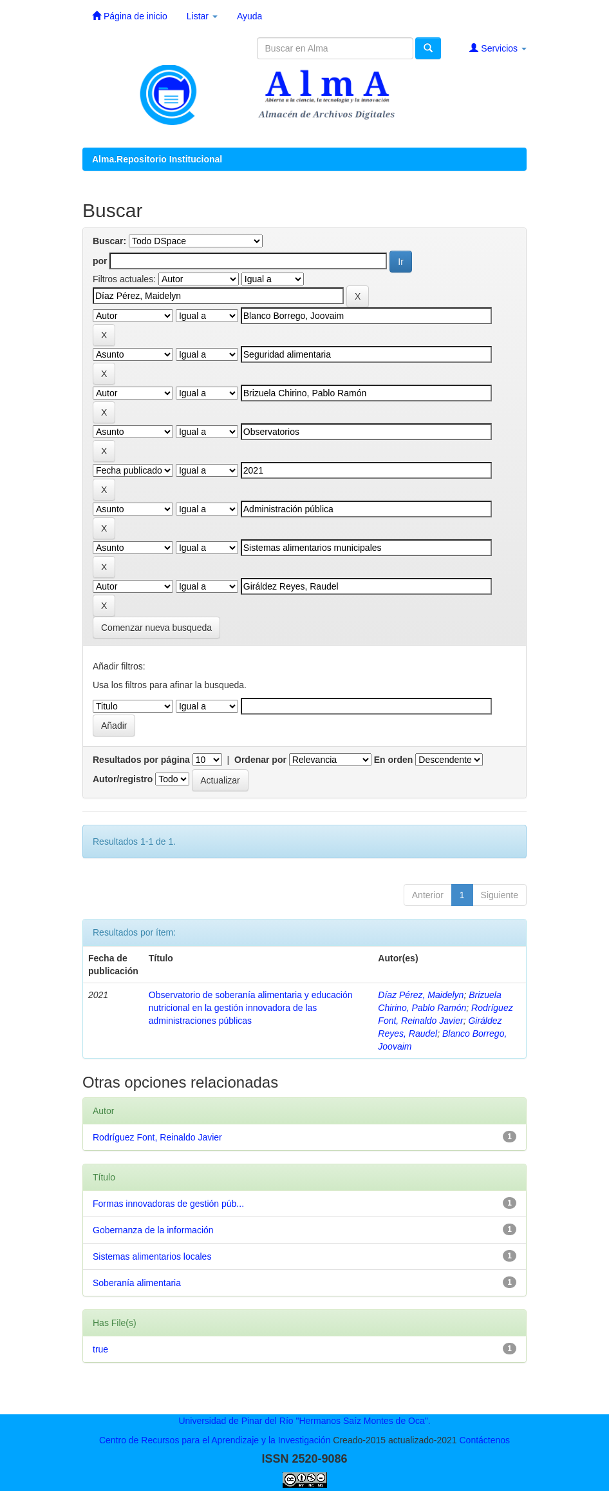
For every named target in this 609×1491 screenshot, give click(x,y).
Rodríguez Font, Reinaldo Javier (157, 1137)
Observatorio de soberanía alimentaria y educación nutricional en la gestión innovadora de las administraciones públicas (251, 1008)
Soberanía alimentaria (137, 1283)
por (100, 261)
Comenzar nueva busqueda (156, 627)
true (100, 1349)
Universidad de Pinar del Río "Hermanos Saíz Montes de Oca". (304, 1421)
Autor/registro (123, 779)
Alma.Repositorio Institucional (157, 159)
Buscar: (109, 241)
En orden (393, 760)
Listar (202, 16)
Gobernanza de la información (153, 1230)
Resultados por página (141, 760)
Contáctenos (484, 1440)
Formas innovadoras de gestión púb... (168, 1203)
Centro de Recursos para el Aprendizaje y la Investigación (215, 1440)
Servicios (498, 48)
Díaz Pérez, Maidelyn (421, 995)
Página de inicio (129, 15)
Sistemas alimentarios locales (152, 1256)
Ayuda (249, 16)
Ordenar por (260, 760)
